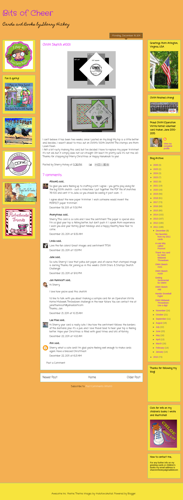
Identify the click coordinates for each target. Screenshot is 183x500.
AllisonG (53, 182)
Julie (51, 257)
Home (92, 377)
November (161, 310)
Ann (51, 343)
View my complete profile (168, 146)
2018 (156, 198)
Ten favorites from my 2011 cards (163, 236)
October (160, 314)
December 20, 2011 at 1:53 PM (65, 250)
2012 (156, 223)
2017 (156, 202)
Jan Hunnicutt (57, 280)
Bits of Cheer (27, 13)
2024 (156, 173)
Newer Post (50, 377)
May (158, 335)
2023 (156, 177)
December (161, 230)
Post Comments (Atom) (99, 386)
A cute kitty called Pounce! (160, 246)
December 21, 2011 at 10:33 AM (66, 313)
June (158, 331)
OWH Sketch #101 (161, 265)
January (160, 352)
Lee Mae (54, 320)
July (158, 327)
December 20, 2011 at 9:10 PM (65, 273)
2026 (156, 165)
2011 (156, 227)
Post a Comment (55, 363)
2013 (156, 218)
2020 (156, 190)
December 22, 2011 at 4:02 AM (65, 336)
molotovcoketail (104, 494)
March (159, 343)
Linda (52, 241)
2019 (156, 194)
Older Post (133, 377)
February (160, 348)
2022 (156, 181)
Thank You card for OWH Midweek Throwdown (162, 256)
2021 (156, 185)
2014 (156, 214)
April (158, 339)
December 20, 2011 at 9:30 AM (66, 234)
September (161, 319)
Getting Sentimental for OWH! (162, 280)
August (159, 323)
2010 (156, 357)
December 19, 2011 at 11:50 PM (65, 208)
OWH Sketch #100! (161, 272)
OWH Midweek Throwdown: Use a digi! (162, 303)
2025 (156, 169)
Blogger (132, 494)
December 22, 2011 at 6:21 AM (65, 356)
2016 (156, 206)
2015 (156, 210)
